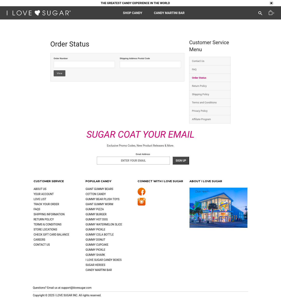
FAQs (37, 209)
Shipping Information (49, 214)
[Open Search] (256, 12)
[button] (271, 12)
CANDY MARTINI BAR (169, 13)
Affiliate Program (201, 119)
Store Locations (45, 229)
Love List (40, 199)
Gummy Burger (95, 214)
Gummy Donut (95, 239)
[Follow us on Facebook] (141, 192)
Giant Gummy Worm (99, 204)
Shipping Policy (200, 94)
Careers (39, 239)
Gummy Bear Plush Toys (102, 199)
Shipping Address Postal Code (135, 58)
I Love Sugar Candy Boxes (103, 259)
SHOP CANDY (132, 13)
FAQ (194, 69)
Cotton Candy (95, 194)
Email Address (143, 154)
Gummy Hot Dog (96, 219)
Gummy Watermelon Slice (103, 224)
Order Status (199, 77)
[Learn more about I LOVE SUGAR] (218, 208)
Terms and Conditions (204, 102)
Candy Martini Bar (98, 270)
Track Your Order (46, 204)
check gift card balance (51, 234)
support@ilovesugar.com (76, 287)
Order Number (61, 58)
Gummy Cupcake (96, 244)
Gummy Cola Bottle (99, 234)
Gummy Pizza (94, 209)
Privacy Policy (199, 110)
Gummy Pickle (95, 229)
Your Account (44, 194)
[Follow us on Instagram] (141, 203)
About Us (40, 189)
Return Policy (199, 85)
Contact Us (198, 61)
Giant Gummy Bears (99, 189)
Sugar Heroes (95, 264)
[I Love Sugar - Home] (39, 14)
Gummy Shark (95, 254)
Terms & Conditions (47, 224)
